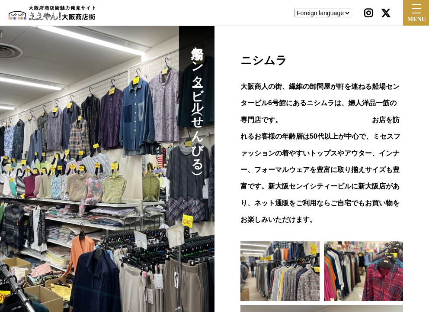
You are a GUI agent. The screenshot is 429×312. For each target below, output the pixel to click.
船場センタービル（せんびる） (197, 101)
